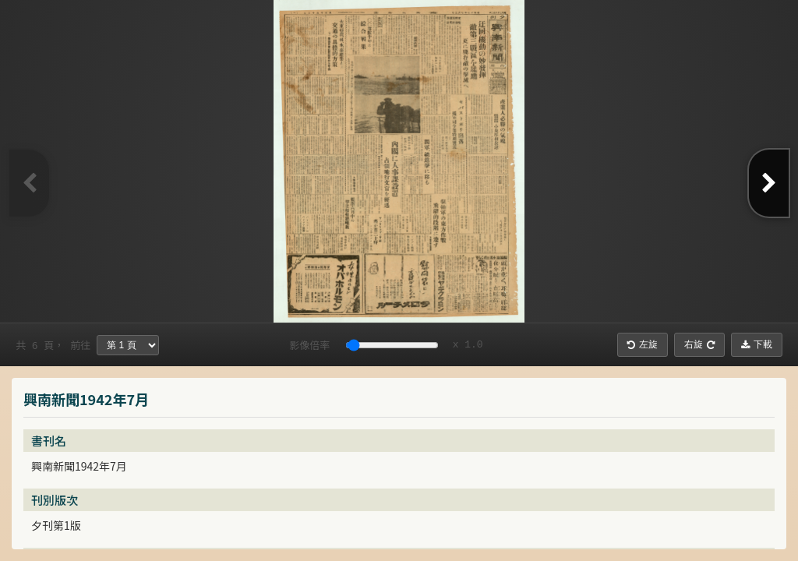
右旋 (699, 344)
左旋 (642, 344)
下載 (756, 344)
